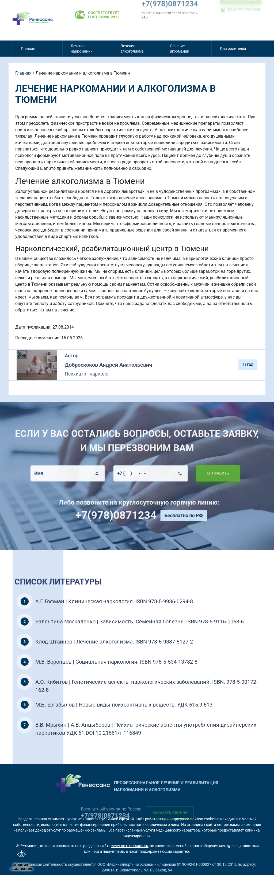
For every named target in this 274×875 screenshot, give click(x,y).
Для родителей (233, 48)
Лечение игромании (179, 48)
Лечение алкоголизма (132, 48)
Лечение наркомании (82, 48)
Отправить (202, 473)
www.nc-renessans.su (129, 846)
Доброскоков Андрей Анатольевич (108, 365)
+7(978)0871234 (131, 515)
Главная (28, 48)
